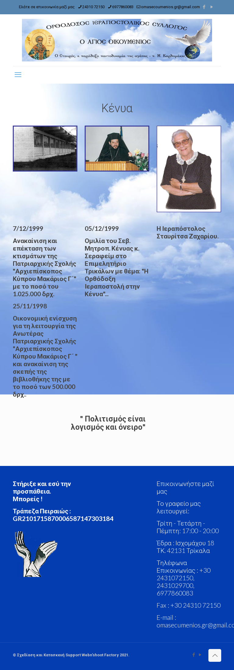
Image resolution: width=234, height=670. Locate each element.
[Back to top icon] (214, 655)
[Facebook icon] (204, 7)
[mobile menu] (18, 75)
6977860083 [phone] (122, 7)
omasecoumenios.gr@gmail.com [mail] (170, 7)
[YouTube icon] (211, 7)
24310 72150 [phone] (93, 7)
